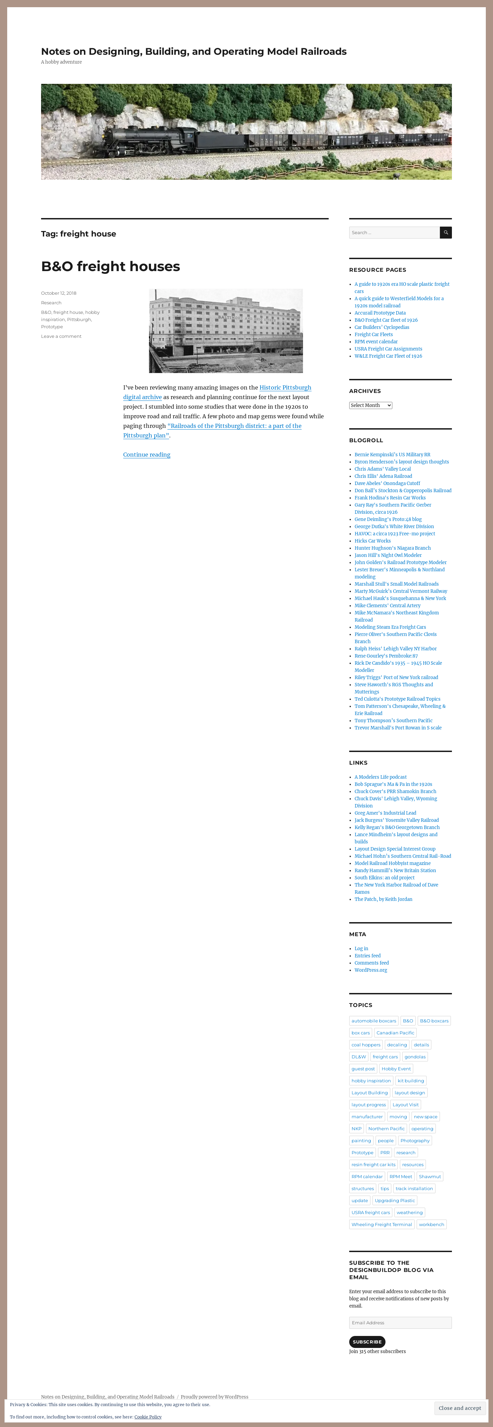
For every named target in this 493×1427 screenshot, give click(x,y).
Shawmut (430, 1176)
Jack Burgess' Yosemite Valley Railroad (397, 820)
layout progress (369, 1104)
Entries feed (368, 956)
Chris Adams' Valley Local (383, 469)
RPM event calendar (376, 342)
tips (385, 1188)
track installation (414, 1188)
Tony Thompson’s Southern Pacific (394, 721)
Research (51, 302)
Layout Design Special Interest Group (395, 849)
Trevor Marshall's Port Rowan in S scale (398, 728)
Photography (415, 1140)
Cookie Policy (148, 1416)
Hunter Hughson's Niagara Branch (393, 548)
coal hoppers (366, 1044)
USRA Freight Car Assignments (388, 349)
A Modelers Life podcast (381, 777)
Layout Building (370, 1092)
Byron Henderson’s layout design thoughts (402, 462)
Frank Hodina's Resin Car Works (390, 498)
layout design (410, 1092)
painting (361, 1140)
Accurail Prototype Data (380, 313)
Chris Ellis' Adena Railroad (383, 476)
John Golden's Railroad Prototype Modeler (401, 562)
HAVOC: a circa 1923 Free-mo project (395, 534)
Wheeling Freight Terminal (382, 1224)
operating (422, 1128)
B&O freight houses (110, 266)
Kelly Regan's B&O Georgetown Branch (397, 827)
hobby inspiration (371, 1080)
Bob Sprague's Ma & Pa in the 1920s (393, 784)
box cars (361, 1032)
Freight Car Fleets (374, 334)
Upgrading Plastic (395, 1200)
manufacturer (367, 1116)
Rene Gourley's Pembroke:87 (386, 656)
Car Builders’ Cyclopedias (382, 327)
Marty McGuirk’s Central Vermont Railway (401, 591)
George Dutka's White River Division (394, 527)
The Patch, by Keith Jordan (384, 899)
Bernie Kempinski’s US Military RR (392, 455)
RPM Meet (401, 1176)
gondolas (415, 1056)
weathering (410, 1212)
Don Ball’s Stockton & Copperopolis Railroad (403, 491)
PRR (385, 1152)
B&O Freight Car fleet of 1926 (386, 320)
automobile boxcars (374, 1020)
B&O (46, 312)
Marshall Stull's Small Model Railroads (397, 584)
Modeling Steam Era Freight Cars (390, 627)
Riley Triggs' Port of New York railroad (396, 677)
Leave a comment (61, 336)
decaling (397, 1044)
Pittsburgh (79, 319)
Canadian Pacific (395, 1032)
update (360, 1200)
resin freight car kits (373, 1164)
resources (413, 1164)
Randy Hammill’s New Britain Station (395, 871)
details (421, 1044)
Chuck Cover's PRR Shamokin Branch (396, 791)
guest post (363, 1068)
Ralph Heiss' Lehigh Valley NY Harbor (396, 649)
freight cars (385, 1056)
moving (398, 1116)
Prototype (52, 326)
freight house (68, 312)
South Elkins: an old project (385, 878)
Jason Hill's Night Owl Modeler (388, 555)
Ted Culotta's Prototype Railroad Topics (398, 699)
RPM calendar (367, 1176)
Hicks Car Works (373, 541)
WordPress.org (371, 970)
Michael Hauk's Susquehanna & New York (400, 598)
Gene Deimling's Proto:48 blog (388, 519)
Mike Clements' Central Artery (387, 606)
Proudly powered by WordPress (215, 1397)
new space (426, 1116)
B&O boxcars (434, 1020)
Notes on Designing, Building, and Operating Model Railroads (194, 51)
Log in (361, 949)
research (406, 1152)
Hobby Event (396, 1068)
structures (363, 1188)
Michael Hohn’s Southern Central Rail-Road (403, 856)
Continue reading (146, 454)
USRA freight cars (371, 1212)
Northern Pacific (386, 1128)
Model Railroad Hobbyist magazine (393, 863)
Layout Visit (406, 1104)
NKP (357, 1128)
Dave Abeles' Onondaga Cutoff (387, 483)
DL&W (359, 1056)
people (386, 1140)
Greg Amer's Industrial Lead (385, 813)
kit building (411, 1080)
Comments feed (372, 963)
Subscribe (367, 1342)
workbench (431, 1224)
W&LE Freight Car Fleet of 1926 (388, 356)
